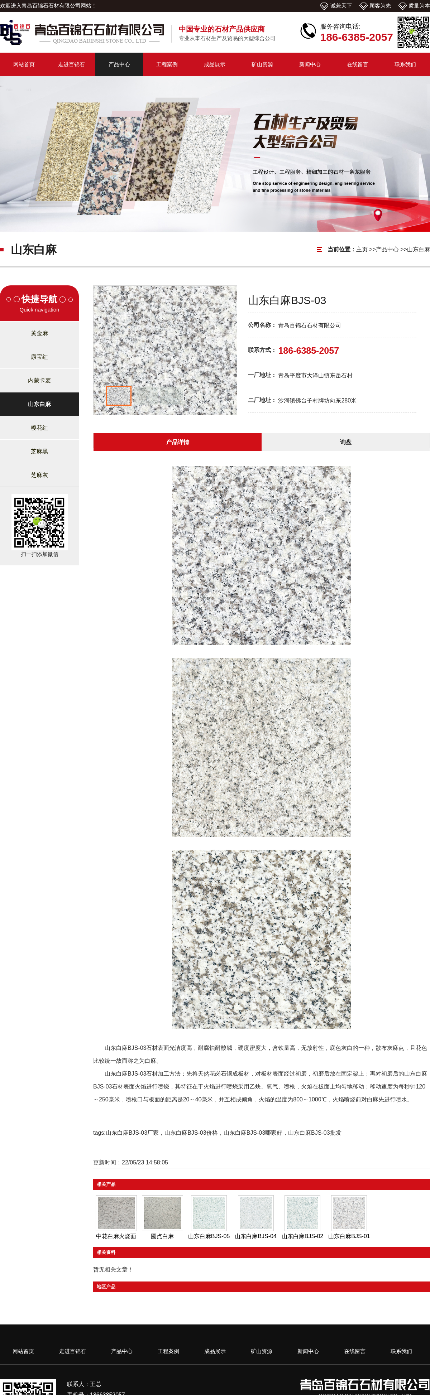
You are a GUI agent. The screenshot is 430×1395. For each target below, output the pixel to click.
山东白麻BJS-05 (209, 1236)
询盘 (346, 442)
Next (228, 348)
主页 (362, 249)
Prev (102, 348)
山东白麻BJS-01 (349, 1236)
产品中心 (387, 249)
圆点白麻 (162, 1236)
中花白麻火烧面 (116, 1236)
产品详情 (177, 442)
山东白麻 (418, 249)
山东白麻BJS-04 (255, 1236)
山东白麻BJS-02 (302, 1236)
